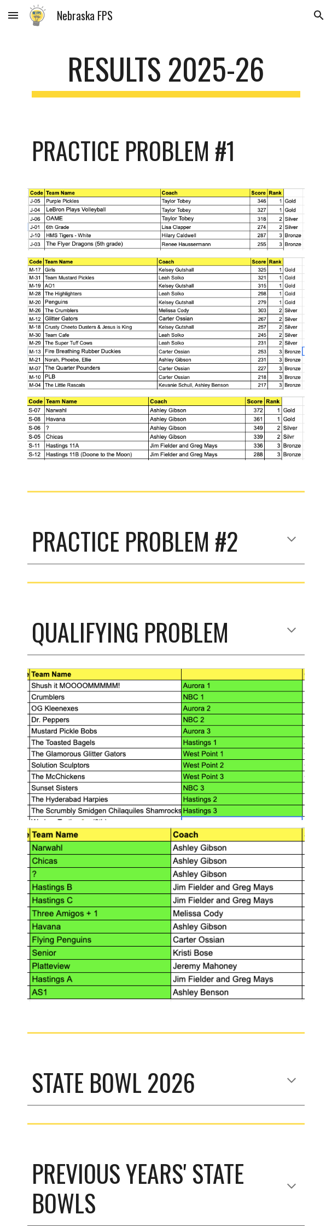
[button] (13, 15)
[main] (166, 74)
